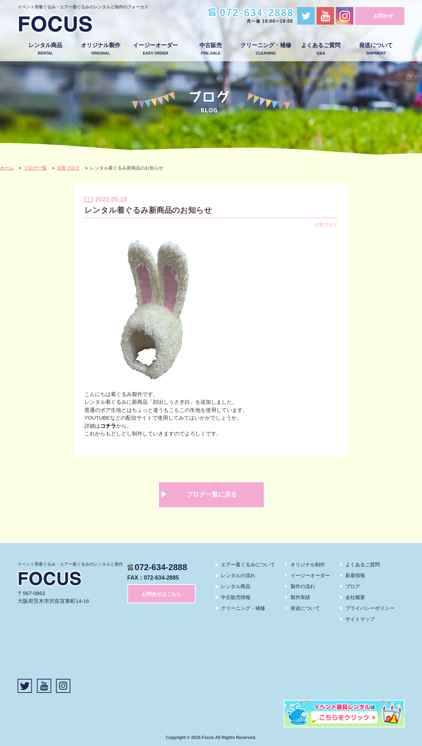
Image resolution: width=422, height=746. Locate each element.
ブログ (352, 586)
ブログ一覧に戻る (211, 494)
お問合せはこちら (161, 594)
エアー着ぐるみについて (248, 564)
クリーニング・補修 (265, 49)
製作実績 (300, 597)
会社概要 (355, 597)
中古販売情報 (235, 597)
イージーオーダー (155, 49)
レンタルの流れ (238, 575)
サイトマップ (360, 619)
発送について (376, 49)
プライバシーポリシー (370, 608)
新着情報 (355, 575)
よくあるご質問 (321, 49)
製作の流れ (302, 586)
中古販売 (211, 49)
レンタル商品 (45, 49)
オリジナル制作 (307, 564)
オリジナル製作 (100, 49)
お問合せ (383, 16)
